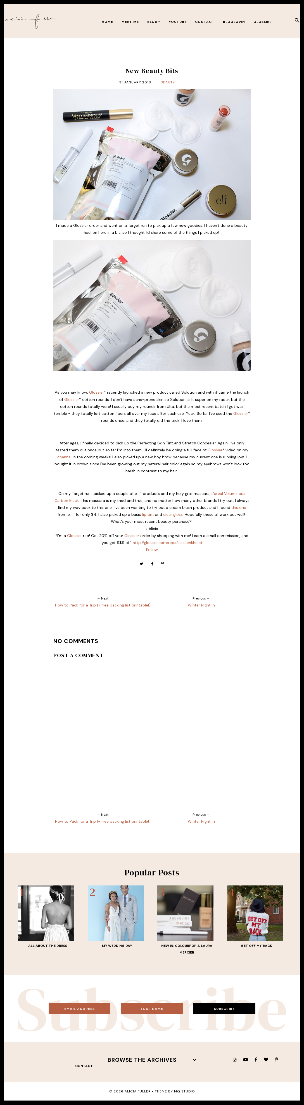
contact (205, 22)
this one (238, 507)
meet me (130, 22)
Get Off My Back (256, 945)
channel (64, 456)
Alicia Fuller (138, 1091)
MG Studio (184, 1091)
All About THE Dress (47, 945)
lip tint (148, 514)
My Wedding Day (117, 945)
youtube (178, 22)
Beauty (168, 82)
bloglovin (234, 22)
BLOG (153, 22)
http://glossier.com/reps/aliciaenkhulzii (167, 542)
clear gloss (173, 514)
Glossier (262, 22)
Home (107, 22)
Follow (152, 549)
